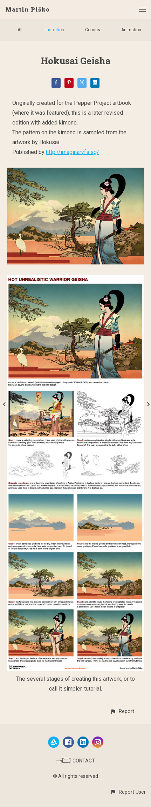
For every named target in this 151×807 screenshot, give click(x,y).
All (20, 29)
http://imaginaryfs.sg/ (72, 152)
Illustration (53, 29)
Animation (131, 29)
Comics (92, 29)
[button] (122, 711)
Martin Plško (27, 9)
